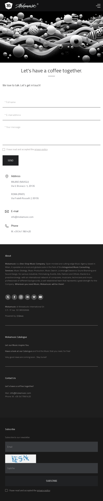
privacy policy (41, 149)
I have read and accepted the (27, 149)
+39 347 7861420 (22, 231)
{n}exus (20, 315)
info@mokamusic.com (22, 217)
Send (10, 160)
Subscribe (51, 481)
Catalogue (27, 351)
